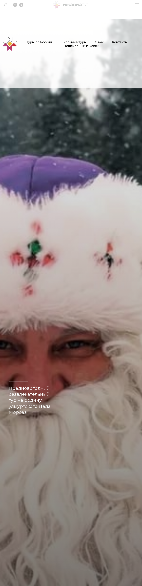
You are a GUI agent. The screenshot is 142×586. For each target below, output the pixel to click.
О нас (99, 42)
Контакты (120, 42)
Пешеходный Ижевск (81, 46)
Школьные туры (73, 42)
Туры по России (39, 42)
